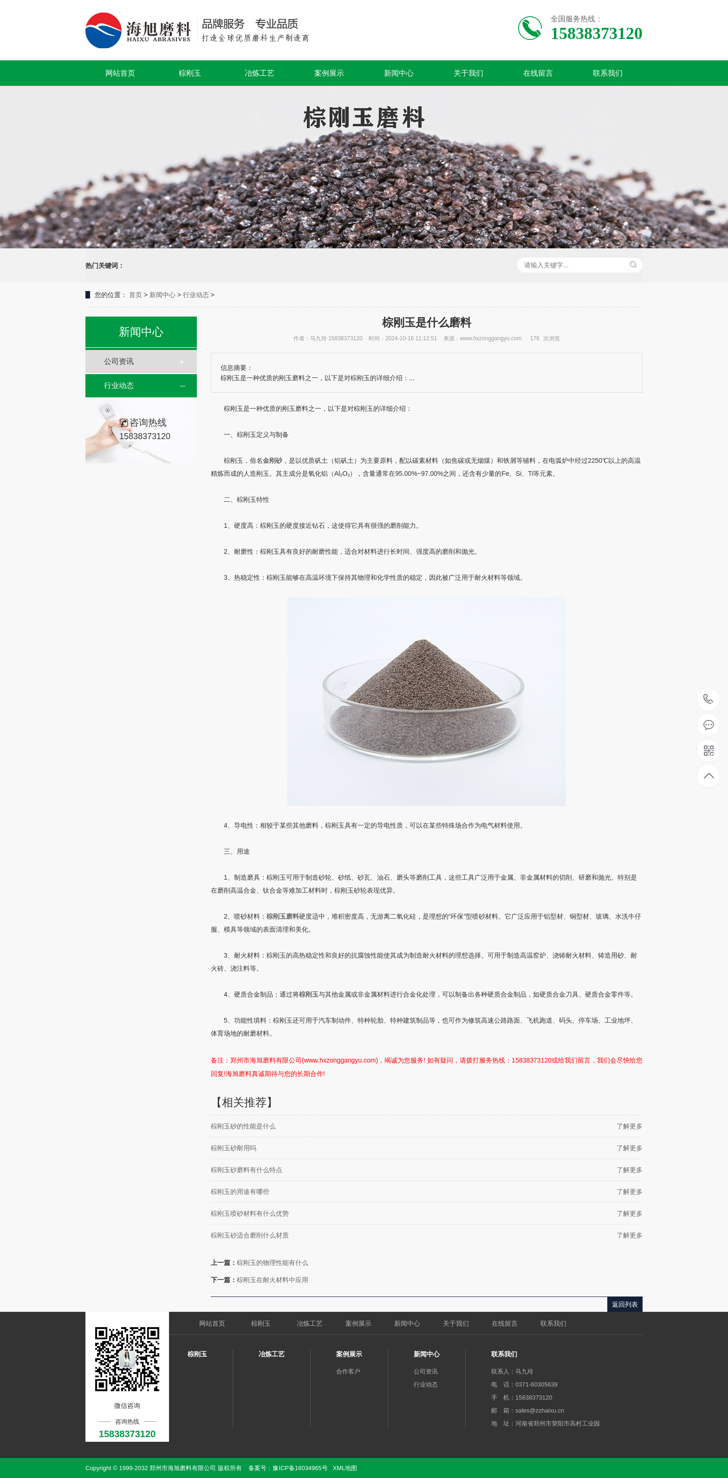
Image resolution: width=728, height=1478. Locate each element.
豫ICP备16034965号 (300, 1468)
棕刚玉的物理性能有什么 (272, 1262)
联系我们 (608, 73)
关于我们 (468, 73)
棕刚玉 (190, 73)
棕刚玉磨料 (282, 916)
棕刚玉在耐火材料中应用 (272, 1280)
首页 (135, 294)
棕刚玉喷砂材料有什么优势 (250, 1213)
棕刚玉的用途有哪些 (240, 1191)
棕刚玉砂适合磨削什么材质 (250, 1235)
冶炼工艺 (259, 73)
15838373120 (708, 699)
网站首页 (120, 73)
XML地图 (345, 1468)
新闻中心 (399, 73)
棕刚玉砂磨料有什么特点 (246, 1169)
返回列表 (625, 1304)
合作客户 (348, 1371)
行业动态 (196, 294)
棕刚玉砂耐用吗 (233, 1148)
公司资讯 (119, 361)
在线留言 (538, 73)
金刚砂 (272, 460)
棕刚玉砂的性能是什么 (243, 1126)
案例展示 (329, 73)
